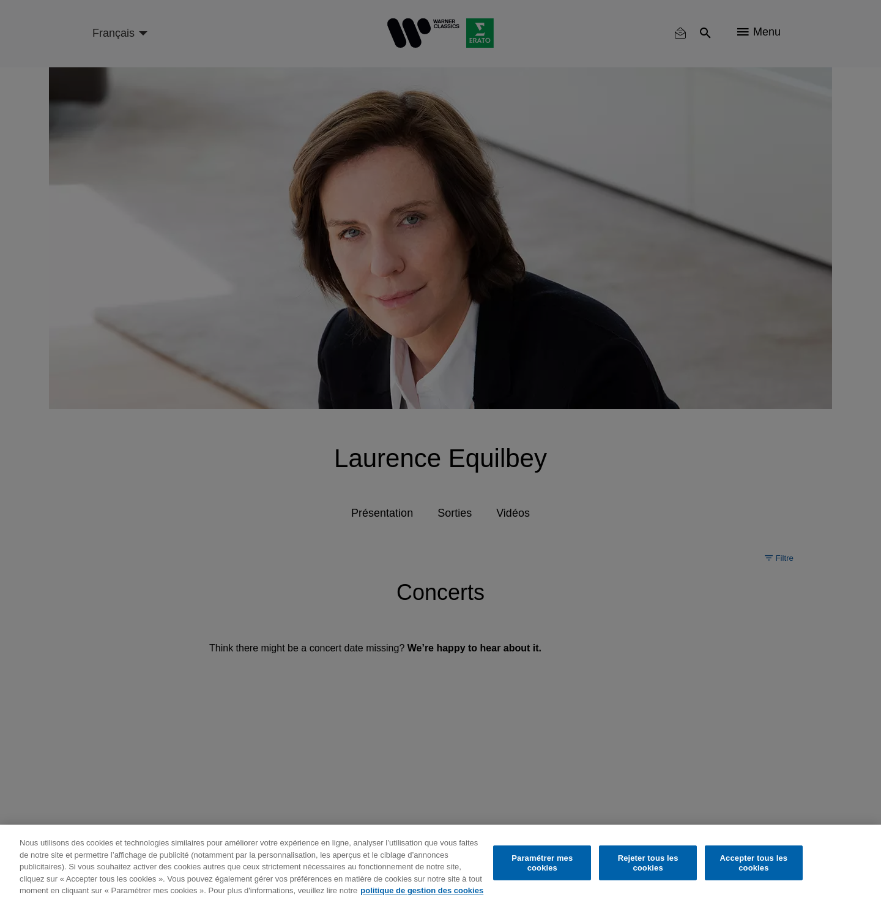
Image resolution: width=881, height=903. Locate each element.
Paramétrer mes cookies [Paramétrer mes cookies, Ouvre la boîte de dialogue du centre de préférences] (542, 862)
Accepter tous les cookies (754, 862)
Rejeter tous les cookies (648, 862)
